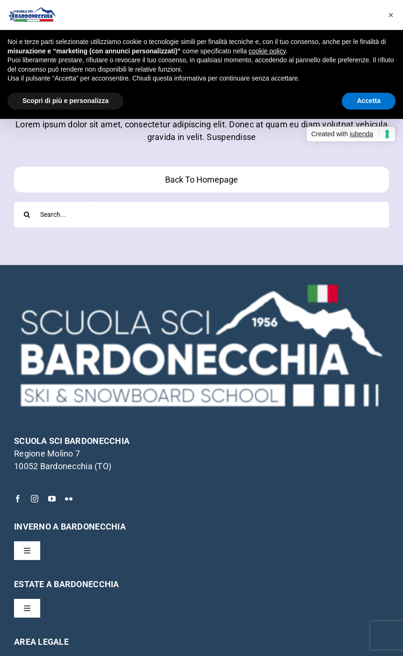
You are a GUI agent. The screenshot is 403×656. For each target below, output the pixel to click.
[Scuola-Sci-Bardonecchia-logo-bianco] (201, 283)
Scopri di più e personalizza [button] (65, 100)
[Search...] (201, 215)
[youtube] (52, 498)
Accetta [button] (369, 100)
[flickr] (68, 498)
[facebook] (18, 498)
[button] (390, 14)
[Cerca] (27, 215)
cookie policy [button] (267, 51)
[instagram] (34, 498)
